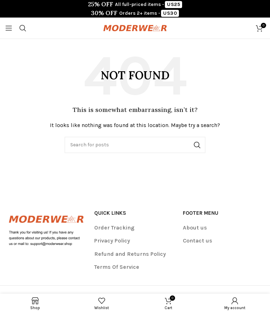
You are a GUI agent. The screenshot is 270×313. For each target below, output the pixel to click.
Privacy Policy (112, 240)
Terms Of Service (116, 267)
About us (195, 227)
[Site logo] (135, 28)
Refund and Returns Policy (130, 254)
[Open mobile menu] (9, 28)
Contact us (197, 240)
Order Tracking (114, 227)
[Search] (23, 28)
